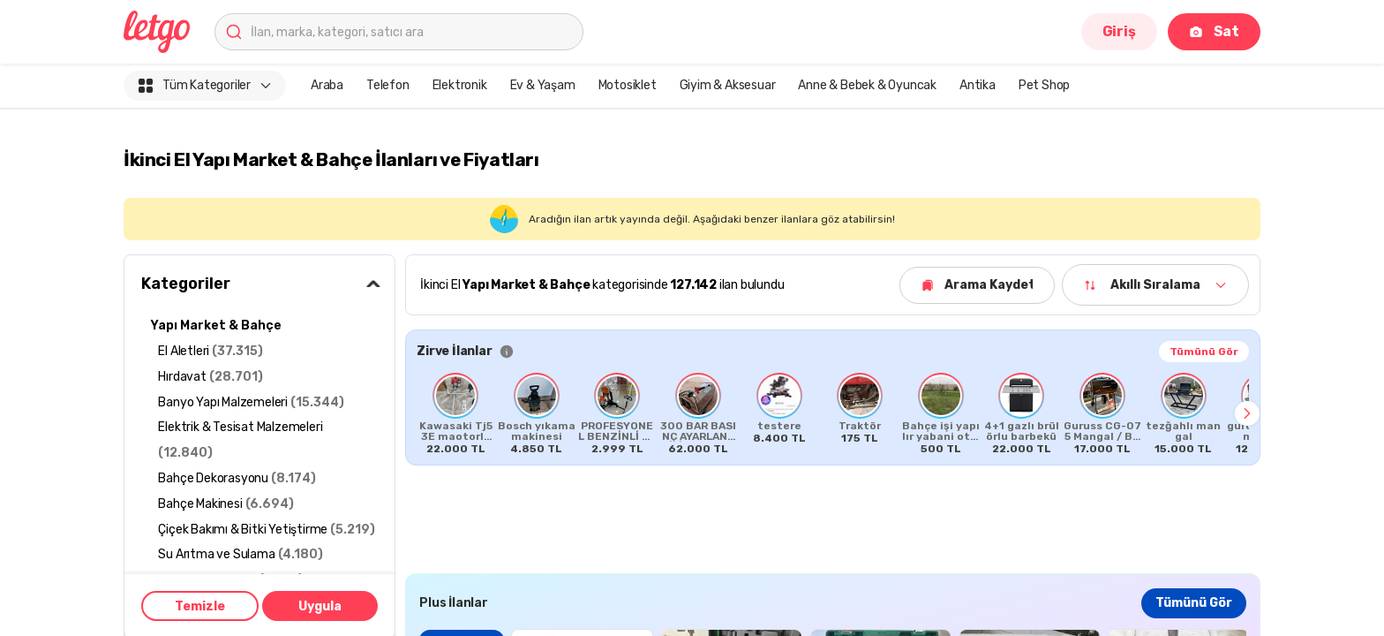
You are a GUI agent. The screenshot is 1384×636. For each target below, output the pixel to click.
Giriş (1119, 31)
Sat (1214, 31)
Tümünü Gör (1204, 351)
